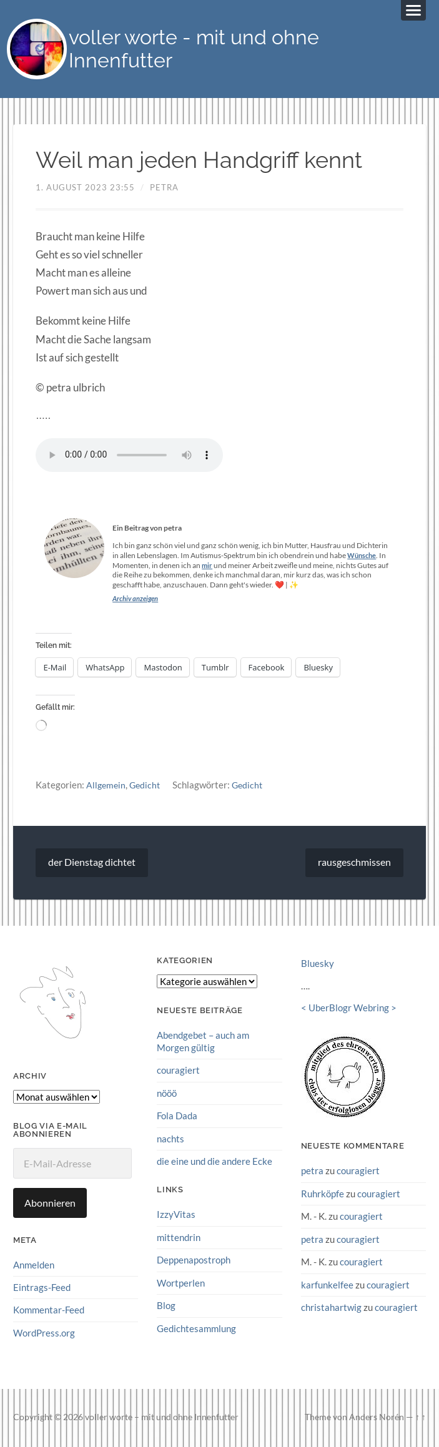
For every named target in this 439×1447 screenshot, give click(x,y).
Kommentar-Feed (48, 1311)
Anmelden (33, 1266)
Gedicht (147, 786)
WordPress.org (44, 1334)
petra (164, 189)
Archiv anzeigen (137, 600)
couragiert (178, 1071)
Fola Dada (177, 1116)
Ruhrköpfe (322, 1194)
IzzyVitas (176, 1215)
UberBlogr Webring (348, 1010)
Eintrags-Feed (42, 1289)
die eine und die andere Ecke (214, 1162)
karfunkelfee (327, 1285)
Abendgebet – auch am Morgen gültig (203, 1043)
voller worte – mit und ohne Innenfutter (162, 1419)
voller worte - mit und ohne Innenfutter (203, 50)
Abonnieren (50, 1204)
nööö (167, 1094)
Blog (166, 1306)
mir (207, 567)
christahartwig (331, 1307)
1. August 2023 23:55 (85, 189)
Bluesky (317, 965)
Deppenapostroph (193, 1261)
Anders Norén (376, 1419)
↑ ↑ (420, 1419)
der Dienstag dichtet (92, 864)
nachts (170, 1139)
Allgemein (106, 786)
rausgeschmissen (354, 864)
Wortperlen (181, 1283)
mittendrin (178, 1237)
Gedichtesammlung (196, 1328)
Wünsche (363, 557)
